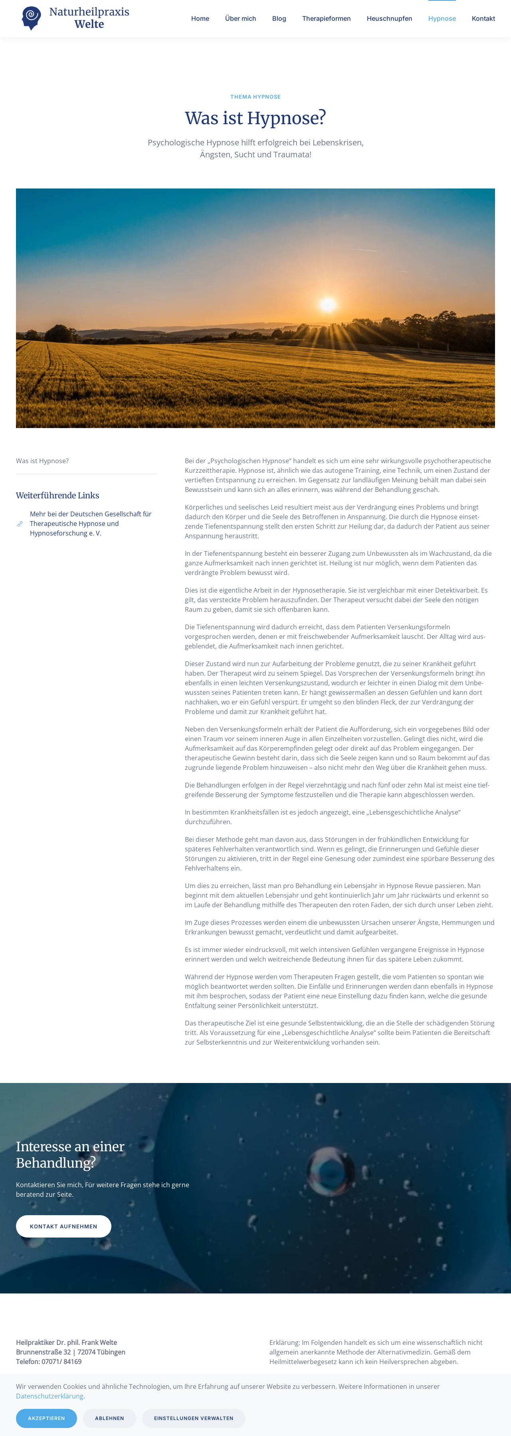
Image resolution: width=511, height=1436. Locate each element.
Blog (279, 18)
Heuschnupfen (389, 18)
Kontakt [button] (483, 18)
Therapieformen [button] (326, 18)
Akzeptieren (46, 1418)
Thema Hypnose (255, 96)
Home (200, 18)
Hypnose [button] (442, 18)
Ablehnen (109, 1418)
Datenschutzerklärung (49, 1396)
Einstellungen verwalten (194, 1418)
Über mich (240, 18)
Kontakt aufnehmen (63, 1226)
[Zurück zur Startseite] (76, 18)
